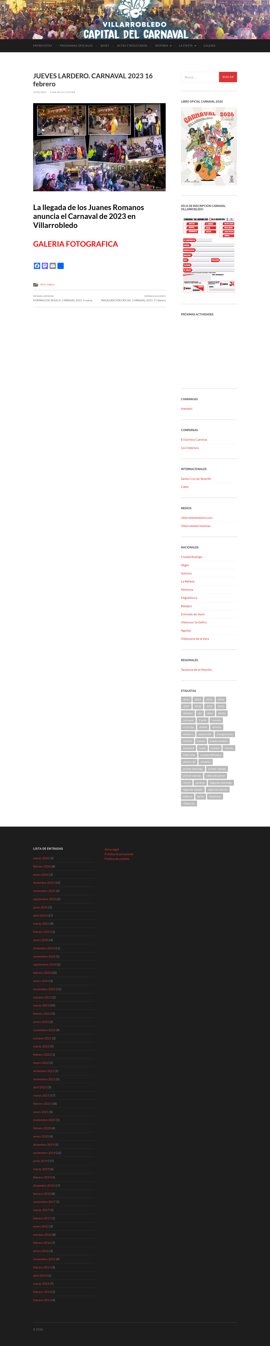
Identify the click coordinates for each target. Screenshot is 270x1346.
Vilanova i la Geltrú (194, 622)
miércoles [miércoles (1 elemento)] (189, 755)
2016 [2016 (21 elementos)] (221, 699)
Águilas (186, 630)
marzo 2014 (41, 1283)
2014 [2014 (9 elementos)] (198, 699)
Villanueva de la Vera (195, 638)
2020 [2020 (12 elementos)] (221, 706)
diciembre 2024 (43, 948)
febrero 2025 (42, 931)
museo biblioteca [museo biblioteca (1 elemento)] (210, 755)
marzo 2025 (41, 923)
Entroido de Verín (193, 614)
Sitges (185, 565)
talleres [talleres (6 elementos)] (187, 796)
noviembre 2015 (44, 1259)
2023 (43, 284)
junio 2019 (40, 1161)
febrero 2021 (42, 1103)
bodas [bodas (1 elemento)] (221, 713)
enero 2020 (41, 1136)
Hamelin (186, 408)
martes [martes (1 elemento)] (215, 748)
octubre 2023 (42, 997)
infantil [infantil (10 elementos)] (187, 741)
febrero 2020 (42, 1128)
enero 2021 (41, 1112)
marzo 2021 (41, 1095)
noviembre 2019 (44, 1153)
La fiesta (186, 45)
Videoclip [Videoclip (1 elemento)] (189, 803)
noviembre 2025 (44, 891)
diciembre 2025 (43, 882)
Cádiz (185, 486)
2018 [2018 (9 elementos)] (198, 706)
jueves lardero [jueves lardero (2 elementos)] (218, 741)
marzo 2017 (41, 1210)
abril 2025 (40, 915)
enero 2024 (41, 981)
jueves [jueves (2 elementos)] (201, 741)
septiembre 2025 (44, 899)
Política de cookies (117, 858)
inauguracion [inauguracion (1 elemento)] (225, 734)
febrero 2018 (42, 1193)
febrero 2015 (42, 1267)
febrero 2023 (42, 1013)
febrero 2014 (42, 1292)
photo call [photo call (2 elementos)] (189, 761)
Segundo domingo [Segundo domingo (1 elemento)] (221, 782)
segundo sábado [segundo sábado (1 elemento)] (193, 789)
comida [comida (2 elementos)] (216, 720)
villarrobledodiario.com (196, 517)
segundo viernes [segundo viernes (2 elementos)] (217, 789)
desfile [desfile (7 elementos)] (203, 727)
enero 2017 (41, 1226)
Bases (105, 45)
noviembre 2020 (44, 1120)
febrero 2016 (42, 1242)
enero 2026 (41, 874)
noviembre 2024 (44, 956)
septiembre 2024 (44, 964)
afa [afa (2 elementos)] (200, 713)
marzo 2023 (41, 1005)
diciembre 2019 (43, 1144)
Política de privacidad (119, 854)
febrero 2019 (42, 1177)
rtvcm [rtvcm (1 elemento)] (186, 782)
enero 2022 (41, 1062)
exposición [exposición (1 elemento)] (205, 734)
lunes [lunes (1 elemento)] (202, 748)
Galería (210, 45)
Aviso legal (112, 849)
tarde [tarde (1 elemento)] (200, 796)
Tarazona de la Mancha (196, 669)
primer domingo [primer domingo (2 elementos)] (193, 768)
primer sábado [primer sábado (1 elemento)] (217, 768)
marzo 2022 (41, 1046)
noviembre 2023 (44, 989)
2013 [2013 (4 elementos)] (186, 699)
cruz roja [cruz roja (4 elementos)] (188, 727)
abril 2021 (40, 1087)
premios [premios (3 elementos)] (206, 761)
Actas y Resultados (132, 45)
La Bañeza (188, 581)
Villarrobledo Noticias (196, 526)
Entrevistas (42, 45)
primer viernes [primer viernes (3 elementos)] (192, 775)
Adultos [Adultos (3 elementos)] (188, 713)
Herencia (187, 589)
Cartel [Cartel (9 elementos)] (202, 720)
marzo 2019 (41, 1169)
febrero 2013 (42, 1300)
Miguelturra (189, 597)
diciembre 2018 (43, 1185)
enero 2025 (41, 940)
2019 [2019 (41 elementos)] (209, 706)
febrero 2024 (42, 972)
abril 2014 (40, 1275)
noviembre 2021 (44, 1079)
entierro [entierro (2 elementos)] (188, 734)
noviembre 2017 (44, 1201)
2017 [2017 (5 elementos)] (186, 706)
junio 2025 (40, 907)
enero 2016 (41, 1251)
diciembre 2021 (43, 1071)
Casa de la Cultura (62, 92)
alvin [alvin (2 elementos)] (210, 713)
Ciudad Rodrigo (191, 557)
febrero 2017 (42, 1218)
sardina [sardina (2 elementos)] (200, 782)
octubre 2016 (42, 1234)
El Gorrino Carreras (194, 439)
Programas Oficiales (76, 45)
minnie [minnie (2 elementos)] (229, 748)
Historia (161, 45)
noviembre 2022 (44, 1030)
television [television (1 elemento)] (215, 796)
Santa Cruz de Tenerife (196, 478)
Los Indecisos (190, 448)
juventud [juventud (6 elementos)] (188, 748)
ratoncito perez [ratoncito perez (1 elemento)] (215, 775)
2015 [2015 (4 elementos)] (209, 699)
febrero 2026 (42, 866)
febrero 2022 (42, 1054)
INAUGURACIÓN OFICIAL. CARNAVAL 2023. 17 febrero (133, 298)
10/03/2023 (39, 92)
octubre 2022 (42, 1038)
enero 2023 (41, 1022)
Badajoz (186, 606)
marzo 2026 (41, 858)
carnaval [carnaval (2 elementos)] (188, 720)
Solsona (186, 573)
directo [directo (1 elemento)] (216, 727)
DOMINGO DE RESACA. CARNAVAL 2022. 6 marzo (62, 298)
